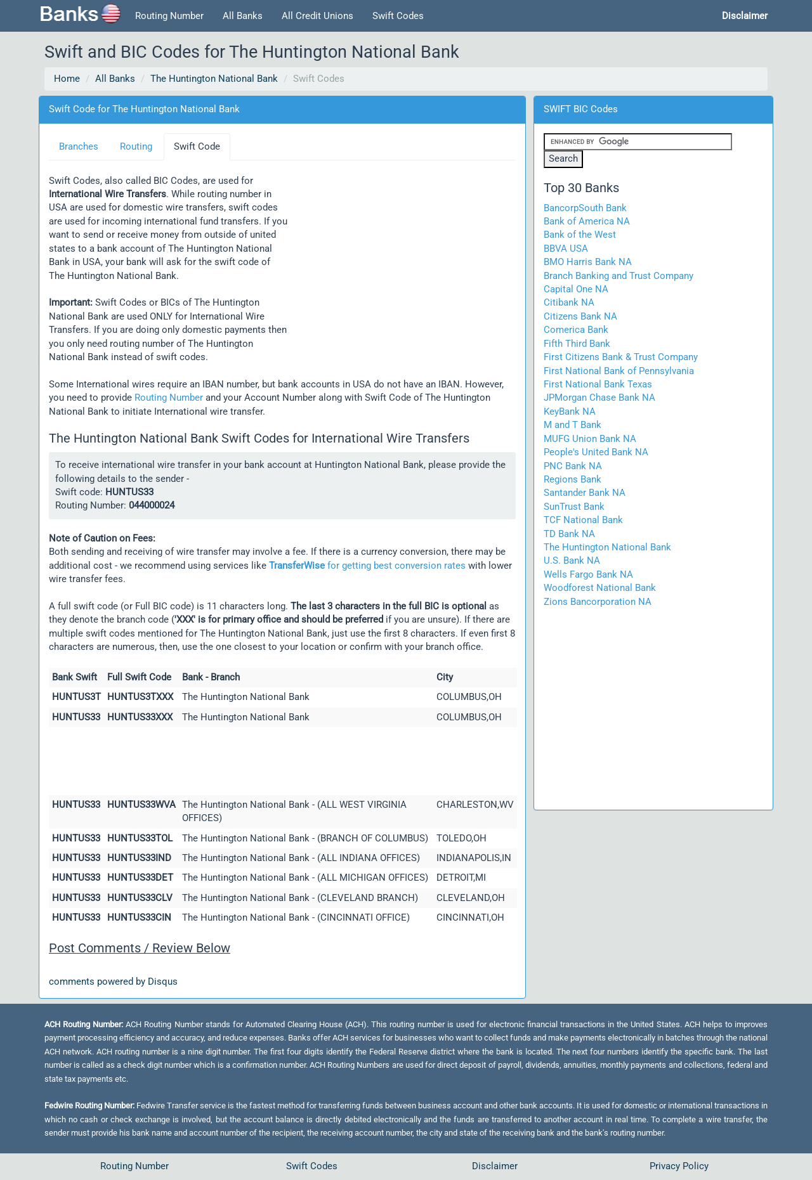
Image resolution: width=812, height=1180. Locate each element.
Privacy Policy (679, 1166)
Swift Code (197, 146)
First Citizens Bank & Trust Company (621, 357)
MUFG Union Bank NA (590, 438)
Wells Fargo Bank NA (588, 574)
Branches (78, 146)
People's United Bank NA (596, 452)
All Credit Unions (317, 16)
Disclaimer (495, 1166)
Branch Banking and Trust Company (618, 276)
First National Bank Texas (598, 384)
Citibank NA (569, 302)
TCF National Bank (583, 520)
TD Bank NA (569, 534)
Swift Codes (398, 16)
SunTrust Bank (574, 506)
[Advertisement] (401, 257)
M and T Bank (572, 425)
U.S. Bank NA (572, 560)
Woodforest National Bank (600, 587)
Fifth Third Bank (577, 343)
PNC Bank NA (573, 466)
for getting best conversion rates (367, 565)
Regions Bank (572, 479)
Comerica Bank (576, 329)
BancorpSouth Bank (585, 208)
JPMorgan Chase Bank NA (599, 397)
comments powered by (113, 981)
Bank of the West (580, 234)
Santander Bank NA (584, 492)
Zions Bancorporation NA (598, 601)
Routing (136, 146)
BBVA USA (566, 248)
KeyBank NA (570, 411)
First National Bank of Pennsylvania (619, 371)
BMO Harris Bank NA (588, 262)
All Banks (243, 16)
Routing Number (169, 16)
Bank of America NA (587, 221)
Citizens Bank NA (580, 316)
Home (67, 78)
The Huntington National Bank (214, 78)
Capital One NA (576, 289)
